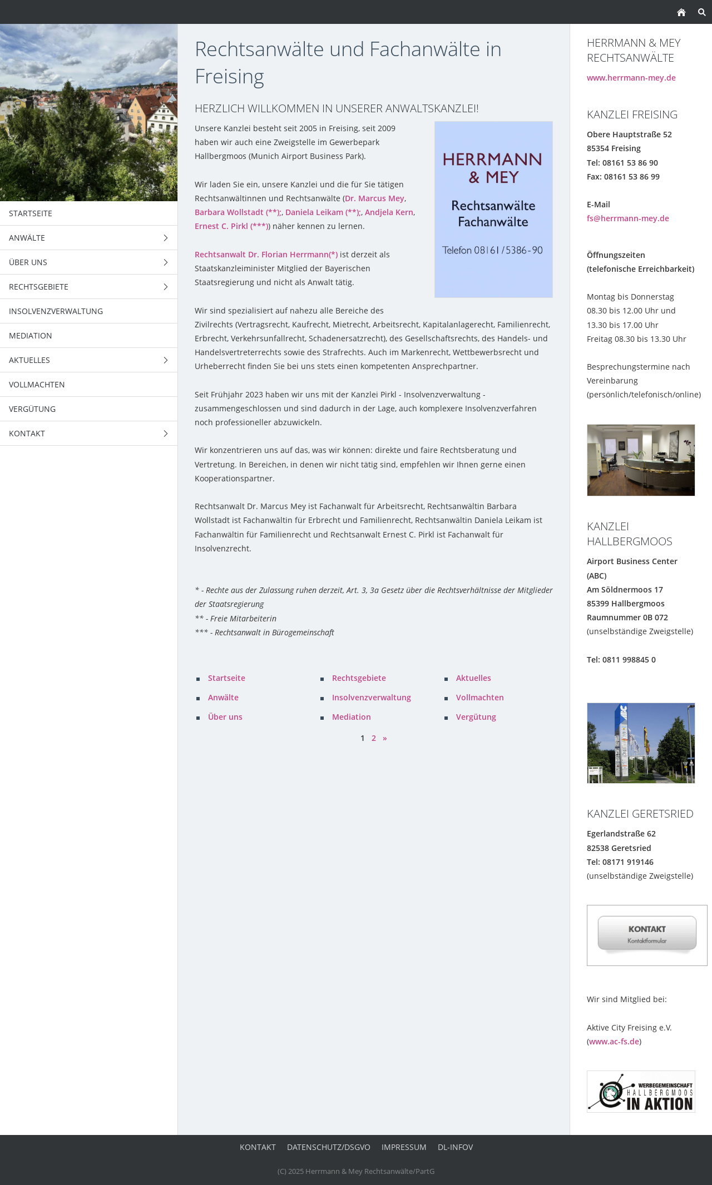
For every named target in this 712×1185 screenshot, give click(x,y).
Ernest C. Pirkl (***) (231, 226)
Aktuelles (473, 678)
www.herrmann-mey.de (631, 77)
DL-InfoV (455, 1147)
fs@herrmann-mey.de (628, 218)
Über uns (225, 716)
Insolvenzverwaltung (371, 697)
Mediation (351, 716)
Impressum (404, 1147)
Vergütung (476, 716)
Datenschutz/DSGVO (328, 1147)
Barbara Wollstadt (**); (238, 212)
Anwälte (223, 697)
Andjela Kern (389, 212)
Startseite (226, 678)
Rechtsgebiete (359, 678)
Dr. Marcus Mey (374, 198)
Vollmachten (480, 697)
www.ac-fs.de (614, 1041)
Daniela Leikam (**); (323, 212)
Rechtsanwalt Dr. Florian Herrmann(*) (266, 254)
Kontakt (258, 1147)
